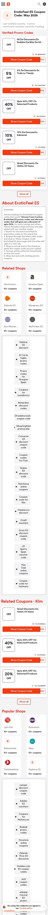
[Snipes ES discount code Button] (22, 425)
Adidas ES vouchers (23, 705)
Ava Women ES (12, 326)
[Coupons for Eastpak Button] (22, 805)
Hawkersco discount (23, 451)
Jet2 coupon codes (23, 755)
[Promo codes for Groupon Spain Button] (22, 361)
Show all (24, 611)
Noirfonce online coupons (23, 434)
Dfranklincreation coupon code (23, 389)
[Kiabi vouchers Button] (22, 820)
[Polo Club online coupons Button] (22, 486)
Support (37, 882)
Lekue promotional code (23, 813)
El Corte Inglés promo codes (23, 351)
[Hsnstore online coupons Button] (22, 727)
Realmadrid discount (23, 780)
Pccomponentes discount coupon (23, 846)
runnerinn (34, 637)
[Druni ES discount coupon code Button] (22, 467)
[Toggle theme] (44, 4)
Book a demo (16, 873)
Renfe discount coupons (23, 828)
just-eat (8, 637)
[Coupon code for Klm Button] (22, 443)
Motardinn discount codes (23, 378)
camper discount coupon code (23, 696)
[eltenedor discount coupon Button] (22, 837)
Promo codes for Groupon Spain (23, 361)
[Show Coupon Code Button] (21, 59)
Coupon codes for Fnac (23, 418)
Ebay (31, 658)
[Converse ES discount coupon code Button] (22, 409)
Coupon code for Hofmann (23, 495)
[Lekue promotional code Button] (22, 813)
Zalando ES (10, 305)
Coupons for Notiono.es (23, 713)
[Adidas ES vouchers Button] (22, 705)
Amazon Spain (36, 284)
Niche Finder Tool (25, 876)
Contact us (24, 882)
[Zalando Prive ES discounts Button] (22, 736)
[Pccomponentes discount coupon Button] (22, 847)
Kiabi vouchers (23, 820)
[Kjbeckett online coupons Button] (22, 789)
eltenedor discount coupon (23, 836)
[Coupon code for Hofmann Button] (22, 495)
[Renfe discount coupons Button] (22, 827)
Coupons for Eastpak (23, 805)
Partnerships (32, 873)
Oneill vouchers (23, 458)
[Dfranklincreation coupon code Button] (22, 389)
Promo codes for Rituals (23, 773)
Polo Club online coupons (23, 486)
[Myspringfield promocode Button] (22, 399)
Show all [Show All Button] (24, 194)
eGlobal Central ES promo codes (23, 764)
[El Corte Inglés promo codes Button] (22, 351)
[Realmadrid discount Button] (22, 780)
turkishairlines (11, 679)
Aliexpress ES (36, 305)
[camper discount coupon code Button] (22, 696)
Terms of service (40, 898)
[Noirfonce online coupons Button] (22, 435)
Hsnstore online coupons (23, 727)
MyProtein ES (36, 326)
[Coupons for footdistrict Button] (22, 370)
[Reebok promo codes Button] (22, 720)
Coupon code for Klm (23, 443)
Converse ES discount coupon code (23, 409)
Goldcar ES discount (23, 342)
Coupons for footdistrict (23, 370)
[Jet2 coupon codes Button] (22, 755)
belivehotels (10, 658)
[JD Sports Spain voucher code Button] (22, 477)
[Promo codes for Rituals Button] (22, 773)
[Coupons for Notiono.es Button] (22, 712)
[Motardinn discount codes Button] (22, 379)
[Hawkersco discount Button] (22, 451)
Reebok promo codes (23, 720)
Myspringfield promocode (23, 399)
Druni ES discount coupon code (23, 467)
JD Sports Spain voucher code (23, 477)
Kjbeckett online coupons (23, 789)
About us (12, 882)
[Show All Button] (24, 612)
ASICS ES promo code (23, 798)
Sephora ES (35, 679)
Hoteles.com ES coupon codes (23, 746)
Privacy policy (25, 898)
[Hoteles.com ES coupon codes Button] (22, 746)
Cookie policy (26, 908)
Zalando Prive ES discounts (23, 736)
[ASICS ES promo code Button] (22, 798)
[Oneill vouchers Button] (22, 458)
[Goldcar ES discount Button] (22, 342)
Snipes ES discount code (23, 426)
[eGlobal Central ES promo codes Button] (22, 764)
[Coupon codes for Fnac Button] (22, 418)
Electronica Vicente (14, 284)
